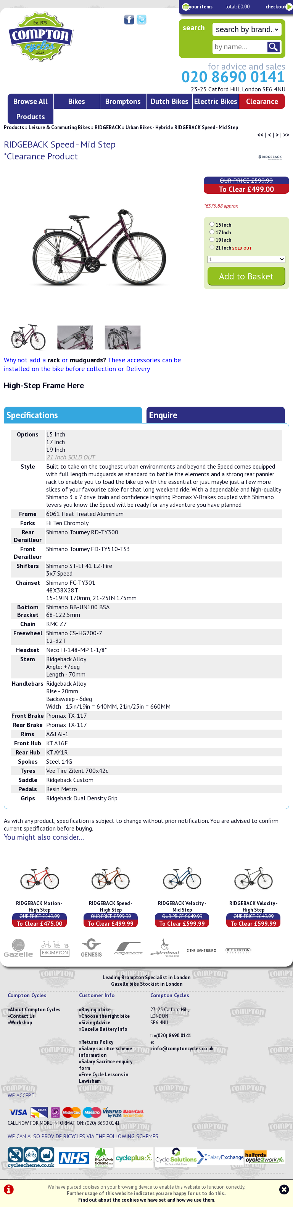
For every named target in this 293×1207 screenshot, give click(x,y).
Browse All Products (30, 108)
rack (54, 359)
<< (260, 134)
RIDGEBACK (108, 127)
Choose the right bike (105, 1016)
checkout (276, 6)
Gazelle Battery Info (104, 1029)
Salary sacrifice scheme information (105, 1051)
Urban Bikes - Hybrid (148, 127)
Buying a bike (96, 1009)
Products (14, 127)
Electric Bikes (215, 101)
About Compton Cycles (35, 1009)
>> (286, 134)
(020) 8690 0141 (173, 1035)
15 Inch (223, 225)
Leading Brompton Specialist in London (146, 977)
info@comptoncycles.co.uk (183, 1048)
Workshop (21, 1022)
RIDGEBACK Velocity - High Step (253, 906)
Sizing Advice (95, 1022)
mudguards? (88, 359)
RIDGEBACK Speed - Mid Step (206, 127)
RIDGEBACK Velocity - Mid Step (182, 906)
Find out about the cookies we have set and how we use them (146, 1200)
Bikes (76, 101)
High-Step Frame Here (44, 385)
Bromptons (123, 101)
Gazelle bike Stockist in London (146, 984)
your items (201, 6)
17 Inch (223, 232)
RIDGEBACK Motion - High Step (39, 906)
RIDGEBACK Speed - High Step (110, 906)
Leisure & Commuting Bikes (59, 127)
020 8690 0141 (233, 76)
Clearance (262, 101)
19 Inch (223, 240)
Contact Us (22, 1016)
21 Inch (234, 248)
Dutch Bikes (169, 101)
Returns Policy (97, 1042)
